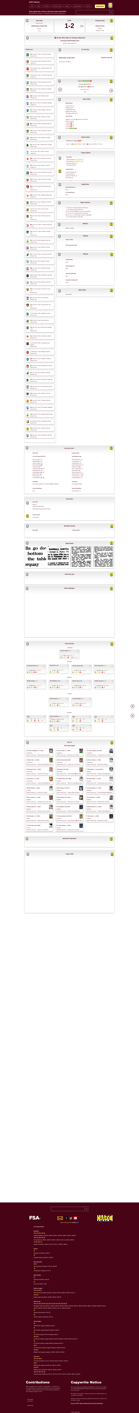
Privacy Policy (30, 1399)
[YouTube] (75, 1218)
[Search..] (91, 12)
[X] (66, 1218)
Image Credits (30, 1405)
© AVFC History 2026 (75, 1412)
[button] (46, 6)
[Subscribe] (100, 6)
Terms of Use (30, 1401)
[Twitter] (71, 1218)
